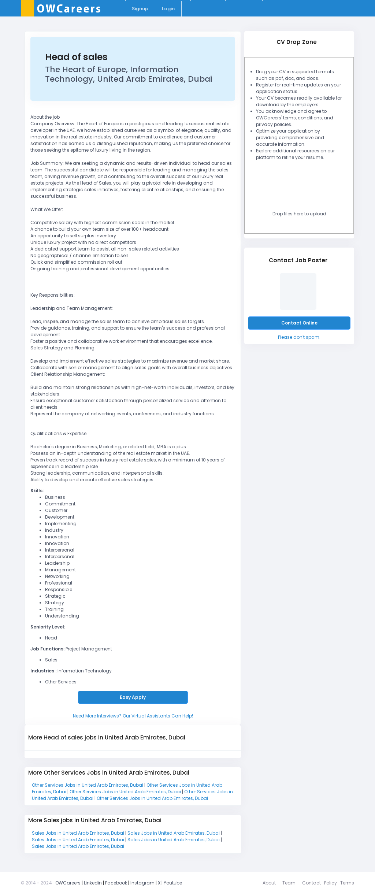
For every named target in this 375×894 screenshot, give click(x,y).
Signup (140, 8)
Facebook (116, 883)
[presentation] (308, 187)
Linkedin (93, 883)
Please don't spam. (299, 337)
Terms (347, 883)
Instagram (142, 883)
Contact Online (299, 323)
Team (289, 883)
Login (168, 8)
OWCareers (68, 883)
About (269, 883)
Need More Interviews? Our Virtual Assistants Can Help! (133, 716)
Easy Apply (133, 697)
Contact (311, 883)
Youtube (173, 883)
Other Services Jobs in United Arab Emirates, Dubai (88, 785)
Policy (330, 883)
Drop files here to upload (299, 214)
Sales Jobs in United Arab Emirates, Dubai (78, 833)
